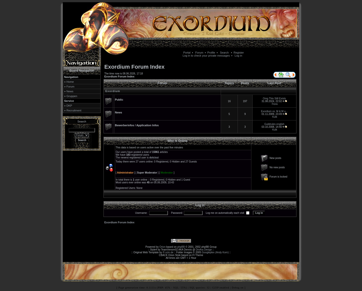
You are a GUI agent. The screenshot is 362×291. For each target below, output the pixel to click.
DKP (69, 105)
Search (224, 52)
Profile (211, 52)
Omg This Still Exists (274, 98)
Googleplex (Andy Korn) (215, 252)
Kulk (274, 116)
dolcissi (154, 157)
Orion (162, 246)
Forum (199, 52)
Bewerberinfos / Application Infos (137, 125)
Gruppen (71, 96)
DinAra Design (204, 249)
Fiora (275, 104)
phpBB (181, 246)
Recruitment (73, 110)
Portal (187, 52)
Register (239, 52)
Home (70, 81)
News (69, 91)
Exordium (112, 91)
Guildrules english (274, 124)
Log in (238, 55)
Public (119, 99)
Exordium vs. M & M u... (274, 111)
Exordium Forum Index (119, 76)
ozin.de (169, 252)
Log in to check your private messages (206, 55)
